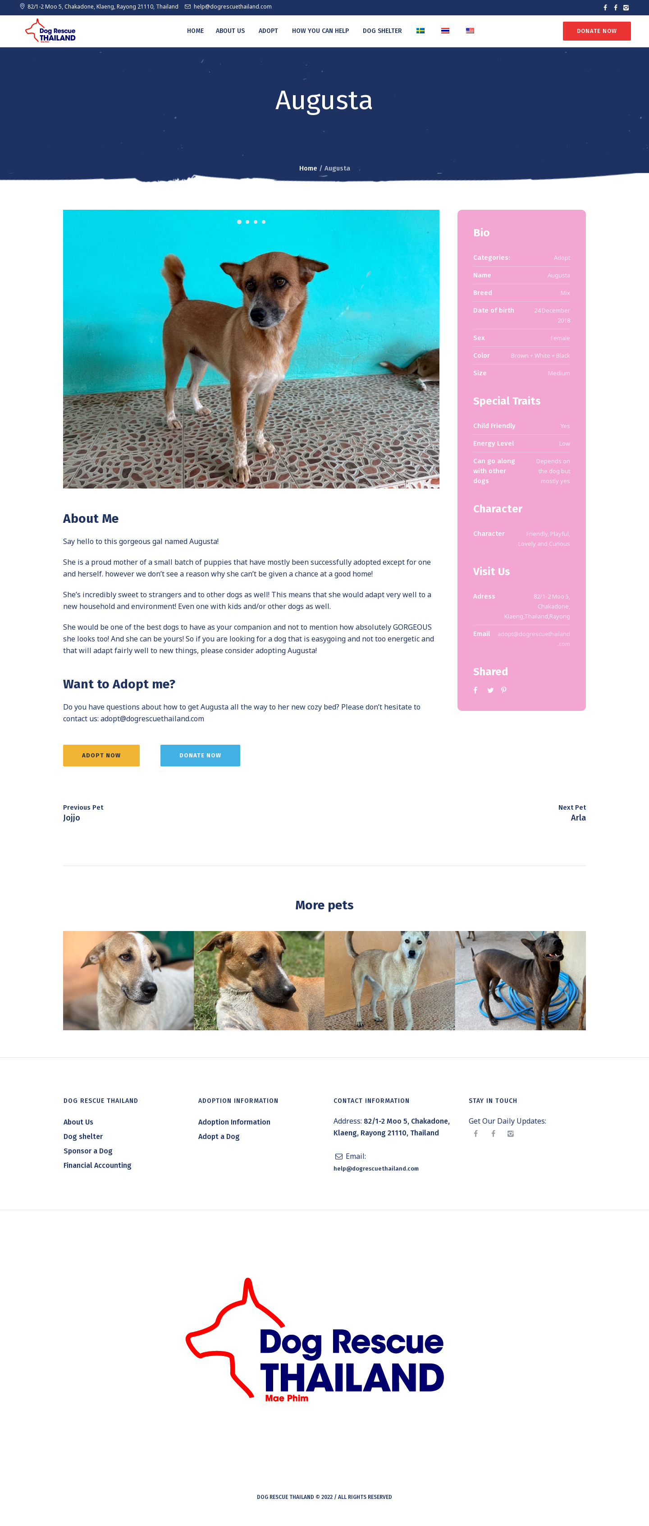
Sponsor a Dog (88, 1155)
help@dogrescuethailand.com (233, 6)
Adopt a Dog (219, 1140)
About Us (78, 1126)
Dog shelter (83, 1140)
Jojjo (71, 822)
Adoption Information (234, 1126)
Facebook (476, 690)
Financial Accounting (98, 1169)
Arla (578, 822)
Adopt (562, 258)
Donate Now (596, 31)
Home (308, 168)
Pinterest (504, 690)
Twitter (490, 690)
